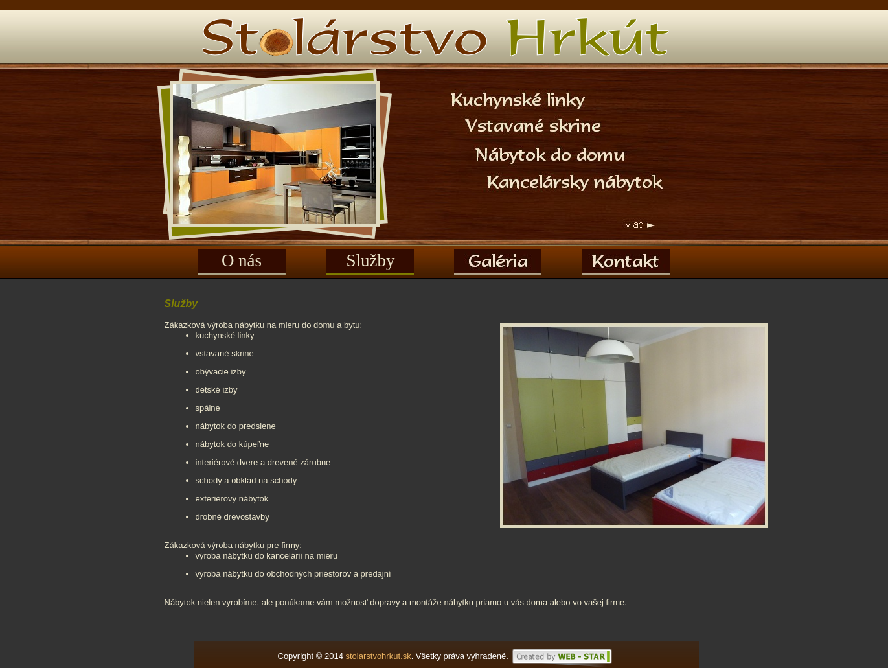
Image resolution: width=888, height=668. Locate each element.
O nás (242, 260)
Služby (370, 260)
